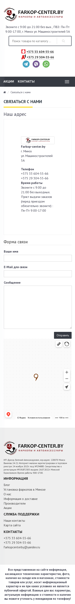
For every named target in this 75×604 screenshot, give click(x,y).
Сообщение (12, 282)
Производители (15, 503)
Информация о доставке (21, 499)
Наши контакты (14, 520)
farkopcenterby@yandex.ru (22, 547)
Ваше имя (11, 251)
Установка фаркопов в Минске (25, 489)
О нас (7, 494)
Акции (8, 81)
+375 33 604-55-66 (40, 52)
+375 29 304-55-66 (40, 57)
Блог (7, 485)
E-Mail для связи (15, 267)
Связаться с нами (21, 92)
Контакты (26, 81)
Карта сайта (12, 525)
